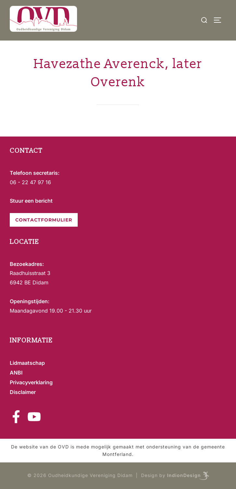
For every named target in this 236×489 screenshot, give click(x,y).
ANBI (16, 372)
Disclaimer (23, 392)
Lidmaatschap (27, 363)
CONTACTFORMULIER (43, 220)
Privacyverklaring (31, 382)
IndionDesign (184, 475)
